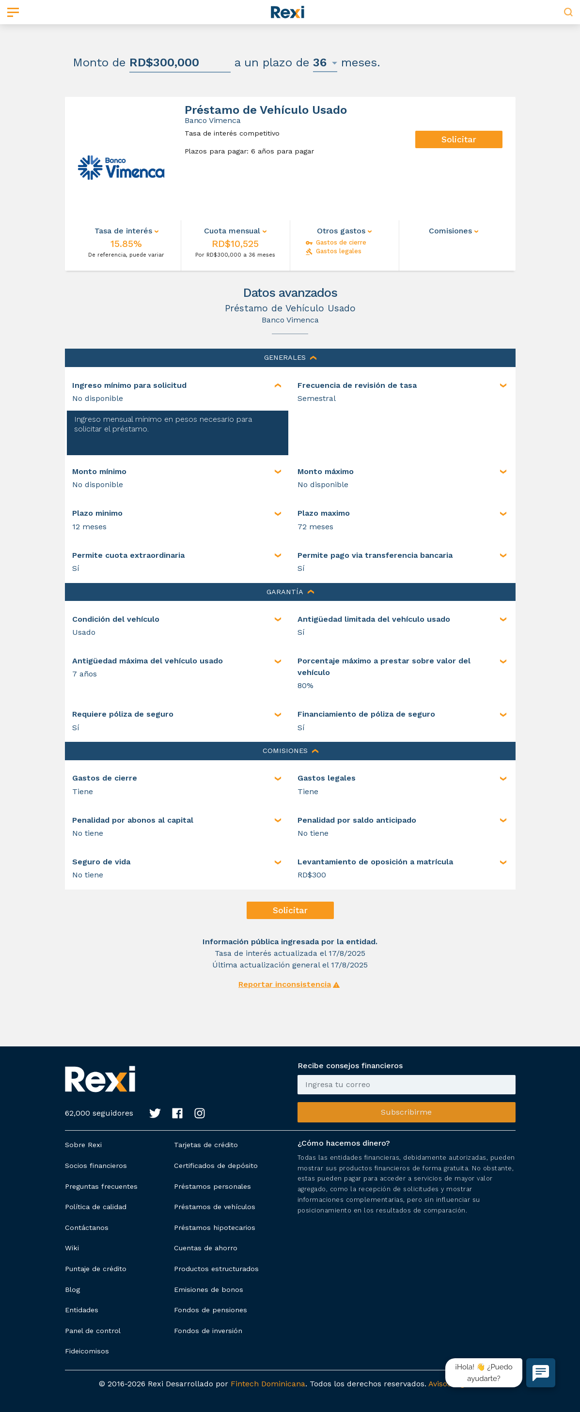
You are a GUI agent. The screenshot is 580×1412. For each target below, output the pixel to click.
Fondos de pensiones (210, 1310)
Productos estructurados (216, 1269)
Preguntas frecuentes (101, 1186)
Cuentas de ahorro (205, 1248)
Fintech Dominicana (268, 1383)
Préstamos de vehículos (214, 1207)
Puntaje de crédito (95, 1269)
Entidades (81, 1310)
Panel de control (93, 1331)
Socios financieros (96, 1165)
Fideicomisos (87, 1351)
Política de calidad (95, 1207)
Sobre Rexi (83, 1145)
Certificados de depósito (216, 1165)
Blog (72, 1289)
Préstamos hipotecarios (214, 1227)
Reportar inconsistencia (284, 984)
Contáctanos (87, 1227)
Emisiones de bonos (208, 1289)
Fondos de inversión (208, 1331)
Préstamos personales (212, 1186)
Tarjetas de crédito (206, 1145)
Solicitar (458, 139)
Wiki (72, 1248)
